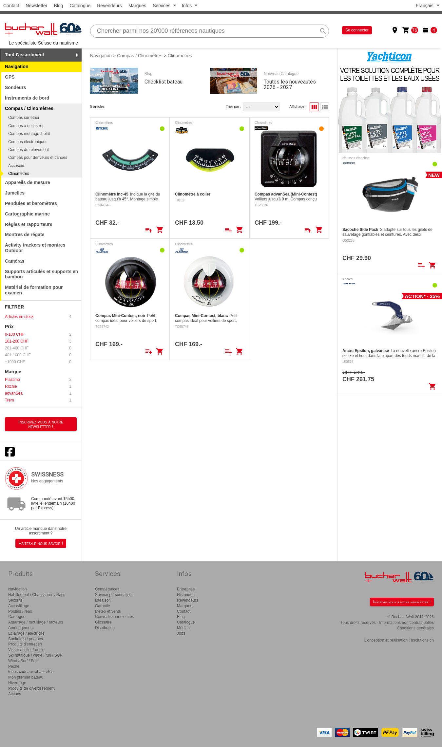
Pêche (13, 666)
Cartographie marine (27, 213)
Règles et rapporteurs (28, 224)
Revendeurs (109, 5)
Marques (137, 5)
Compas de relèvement (28, 149)
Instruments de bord (27, 98)
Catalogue (79, 5)
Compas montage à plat (29, 133)
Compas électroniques (27, 142)
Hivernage (17, 683)
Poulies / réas (20, 611)
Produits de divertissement (31, 688)
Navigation (17, 66)
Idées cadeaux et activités (30, 671)
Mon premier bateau (25, 677)
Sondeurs (15, 87)
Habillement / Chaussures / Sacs (36, 594)
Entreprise (186, 589)
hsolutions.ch (422, 640)
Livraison (103, 600)
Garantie (102, 606)
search (323, 31)
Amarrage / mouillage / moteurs (35, 622)
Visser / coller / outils (26, 649)
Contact (11, 5)
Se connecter (357, 30)
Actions (14, 694)
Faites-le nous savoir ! (41, 543)
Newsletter (36, 5)
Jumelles (15, 193)
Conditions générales (415, 628)
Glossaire (103, 622)
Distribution (105, 628)
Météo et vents (108, 611)
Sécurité (15, 600)
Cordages (16, 616)
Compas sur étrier (23, 117)
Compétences (107, 589)
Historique (186, 594)
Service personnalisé (113, 594)
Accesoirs (16, 165)
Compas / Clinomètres (140, 55)
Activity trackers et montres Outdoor (35, 247)
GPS (10, 77)
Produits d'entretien (25, 644)
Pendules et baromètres (31, 203)
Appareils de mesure (27, 182)
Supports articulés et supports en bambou (41, 274)
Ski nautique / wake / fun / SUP (35, 655)
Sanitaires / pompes (25, 639)
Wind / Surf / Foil (22, 661)
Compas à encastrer (26, 125)
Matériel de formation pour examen (34, 290)
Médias (183, 628)
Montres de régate (25, 234)
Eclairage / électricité (26, 633)
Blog (58, 5)
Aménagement (21, 628)
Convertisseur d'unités (114, 616)
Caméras (14, 261)
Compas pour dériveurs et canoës (37, 157)
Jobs (181, 633)
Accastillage (18, 606)
